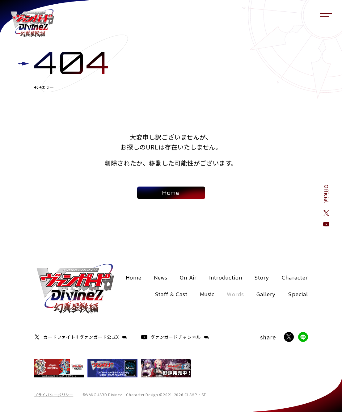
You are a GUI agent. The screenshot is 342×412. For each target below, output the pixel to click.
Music (207, 294)
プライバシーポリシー (53, 395)
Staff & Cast (171, 294)
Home (133, 277)
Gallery (266, 294)
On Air (188, 277)
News (160, 277)
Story (262, 277)
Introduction (225, 277)
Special (298, 294)
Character (295, 277)
